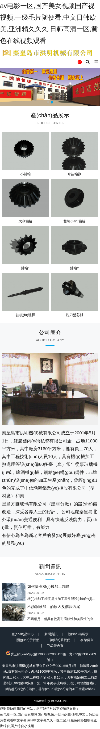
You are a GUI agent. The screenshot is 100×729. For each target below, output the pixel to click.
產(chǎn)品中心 (23, 634)
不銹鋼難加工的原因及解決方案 (53, 607)
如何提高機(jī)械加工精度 (48, 587)
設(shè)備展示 (78, 634)
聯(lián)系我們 (60, 640)
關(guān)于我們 (28, 640)
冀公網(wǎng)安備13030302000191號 (36, 654)
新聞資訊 (51, 634)
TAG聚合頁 (55, 646)
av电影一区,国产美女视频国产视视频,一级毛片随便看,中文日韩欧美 (49, 714)
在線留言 (87, 640)
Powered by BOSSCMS (50, 701)
